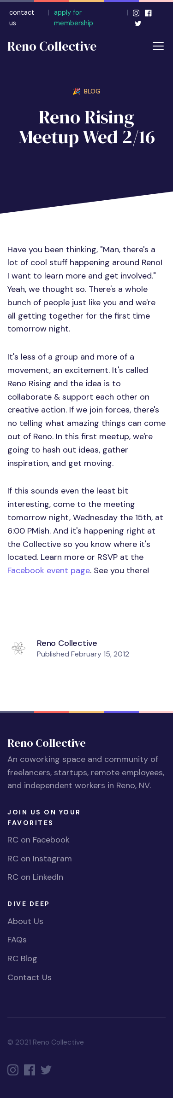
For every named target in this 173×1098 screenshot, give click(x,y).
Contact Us (29, 977)
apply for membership (73, 17)
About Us (25, 921)
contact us (22, 17)
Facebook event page (48, 570)
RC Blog (22, 958)
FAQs (17, 939)
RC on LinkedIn (35, 877)
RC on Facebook (38, 839)
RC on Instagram (39, 858)
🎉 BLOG (86, 91)
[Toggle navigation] (158, 46)
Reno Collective (51, 46)
